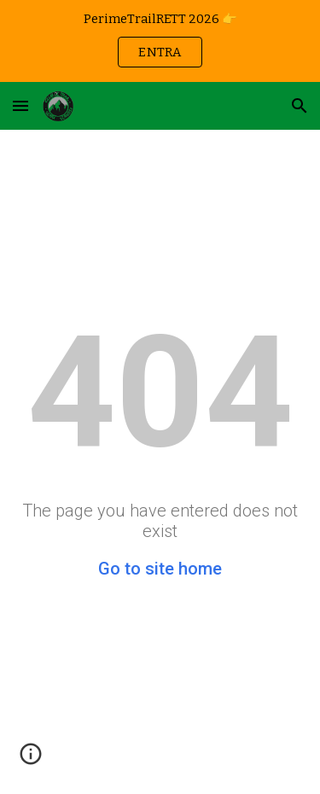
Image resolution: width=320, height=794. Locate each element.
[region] (160, 41)
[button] (20, 105)
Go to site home (160, 568)
